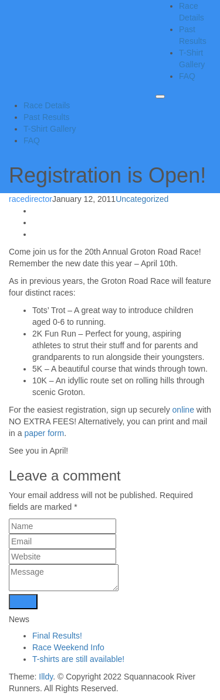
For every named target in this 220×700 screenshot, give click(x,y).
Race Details (46, 105)
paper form (44, 433)
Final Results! (57, 635)
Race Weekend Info (68, 647)
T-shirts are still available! (78, 659)
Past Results (46, 117)
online (183, 409)
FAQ (187, 76)
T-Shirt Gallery (49, 128)
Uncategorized (142, 199)
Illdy (46, 676)
